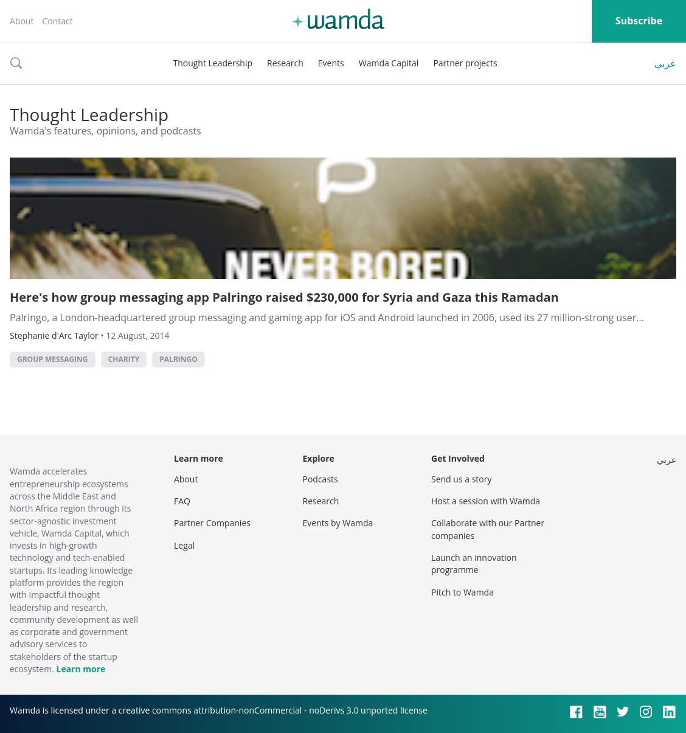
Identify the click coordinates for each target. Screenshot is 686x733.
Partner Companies (212, 523)
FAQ (182, 501)
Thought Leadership (212, 63)
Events (331, 63)
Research (285, 63)
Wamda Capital (389, 63)
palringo (178, 359)
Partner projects (465, 63)
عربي (665, 63)
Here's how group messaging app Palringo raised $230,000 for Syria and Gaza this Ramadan (284, 297)
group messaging (52, 359)
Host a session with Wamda (485, 501)
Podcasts (320, 479)
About (21, 21)
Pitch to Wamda (462, 592)
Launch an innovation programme (474, 563)
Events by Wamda (338, 523)
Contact (57, 21)
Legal (184, 545)
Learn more (80, 669)
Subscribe (638, 20)
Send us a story (461, 479)
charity (123, 359)
